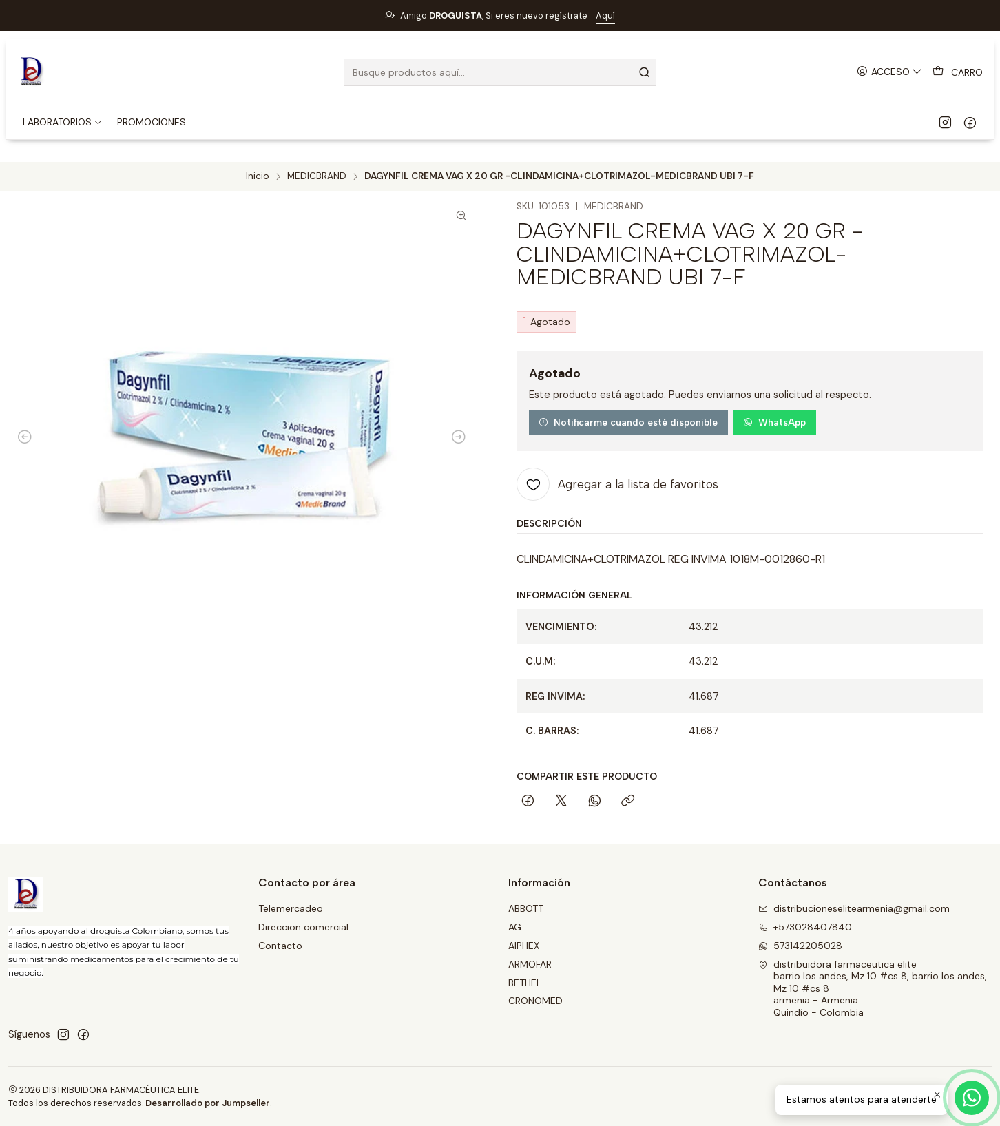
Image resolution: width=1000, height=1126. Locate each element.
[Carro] (958, 72)
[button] (63, 122)
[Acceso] (889, 72)
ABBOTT (525, 908)
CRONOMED (535, 1000)
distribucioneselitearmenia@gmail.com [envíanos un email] (854, 908)
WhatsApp (774, 422)
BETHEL (524, 983)
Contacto (280, 945)
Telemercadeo (290, 908)
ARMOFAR (530, 964)
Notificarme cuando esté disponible (628, 422)
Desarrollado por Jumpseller (207, 1103)
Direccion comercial (303, 927)
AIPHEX (523, 945)
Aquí (605, 15)
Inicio (257, 176)
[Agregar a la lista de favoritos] (617, 484)
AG (514, 927)
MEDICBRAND (316, 176)
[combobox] (500, 72)
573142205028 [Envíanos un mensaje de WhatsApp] (800, 945)
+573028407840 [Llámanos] (805, 927)
